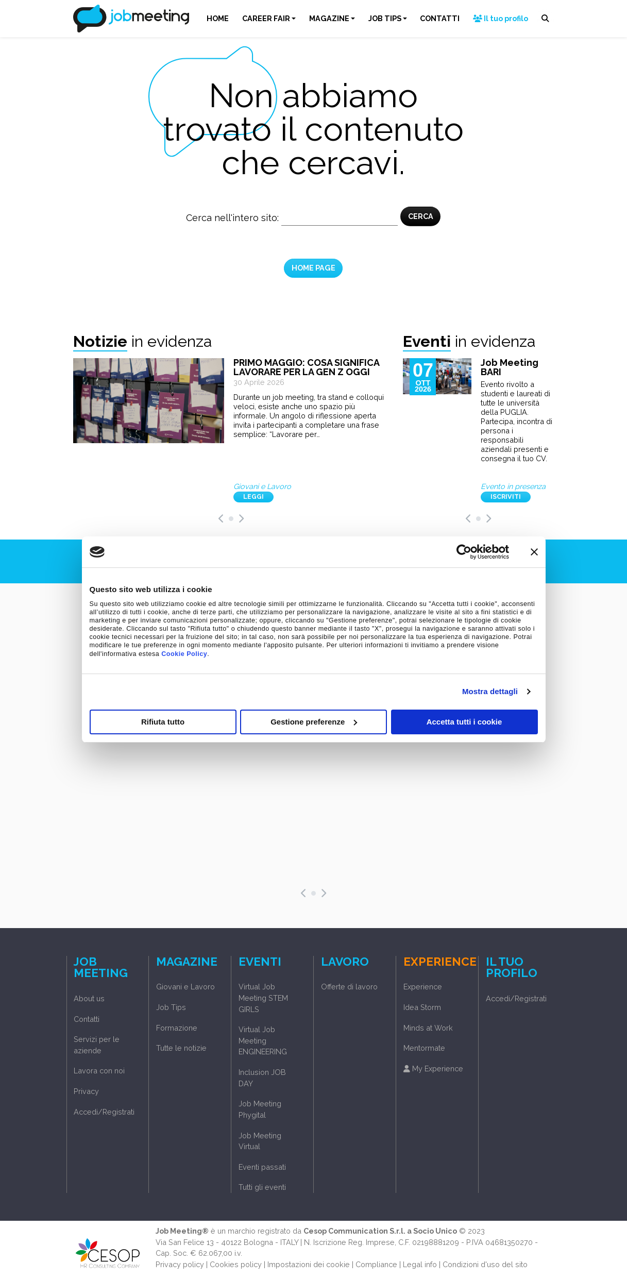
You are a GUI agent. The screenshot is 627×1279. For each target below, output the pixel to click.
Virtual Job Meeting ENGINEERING (263, 1040)
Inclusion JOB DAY (262, 1078)
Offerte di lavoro (349, 986)
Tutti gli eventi (262, 1187)
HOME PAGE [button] (313, 267)
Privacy (86, 1091)
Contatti (86, 1019)
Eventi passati (262, 1167)
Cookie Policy (184, 654)
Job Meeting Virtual (260, 1141)
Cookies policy (236, 1264)
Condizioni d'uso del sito (485, 1264)
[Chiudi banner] (534, 552)
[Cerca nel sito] (339, 218)
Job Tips (171, 1007)
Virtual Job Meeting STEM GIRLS (263, 997)
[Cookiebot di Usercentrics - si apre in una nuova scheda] (464, 552)
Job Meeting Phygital (260, 1109)
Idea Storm (422, 1007)
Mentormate (424, 1048)
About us (89, 998)
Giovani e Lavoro (185, 986)
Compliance (376, 1264)
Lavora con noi (99, 1070)
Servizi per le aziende (97, 1045)
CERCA (420, 216)
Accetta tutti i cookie (464, 721)
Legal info (420, 1264)
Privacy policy (180, 1264)
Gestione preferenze (313, 721)
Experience (422, 986)
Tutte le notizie (181, 1048)
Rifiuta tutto (162, 721)
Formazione (176, 1027)
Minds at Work (428, 1027)
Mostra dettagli (490, 691)
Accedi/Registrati (104, 1111)
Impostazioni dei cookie (308, 1264)
